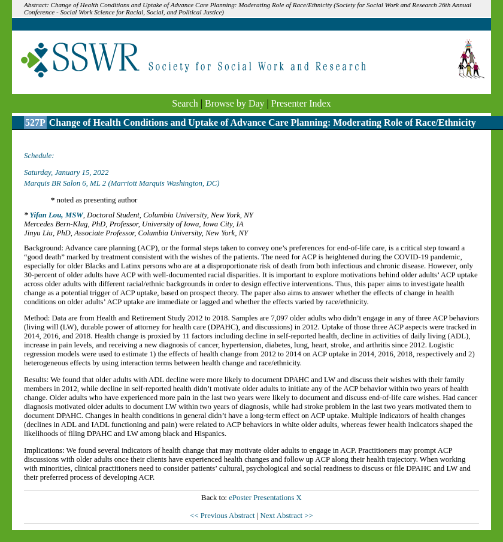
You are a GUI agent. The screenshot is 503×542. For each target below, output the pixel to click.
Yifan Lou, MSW (56, 215)
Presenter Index (301, 103)
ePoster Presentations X (265, 497)
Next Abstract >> (286, 515)
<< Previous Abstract (223, 515)
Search (185, 103)
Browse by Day (235, 103)
